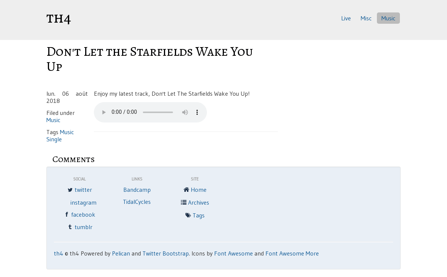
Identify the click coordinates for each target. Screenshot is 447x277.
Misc (366, 18)
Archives (194, 203)
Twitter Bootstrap (165, 253)
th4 (58, 17)
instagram (83, 202)
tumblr (79, 227)
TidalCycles (137, 201)
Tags (194, 216)
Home (194, 190)
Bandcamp (137, 189)
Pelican (121, 253)
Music (388, 18)
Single (54, 139)
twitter (79, 190)
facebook (79, 215)
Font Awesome (233, 253)
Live (346, 18)
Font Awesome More (292, 253)
